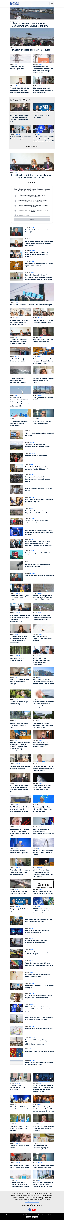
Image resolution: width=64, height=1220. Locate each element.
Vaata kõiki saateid (32, 146)
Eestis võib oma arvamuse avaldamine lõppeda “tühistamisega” (19, 425)
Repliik (17, 303)
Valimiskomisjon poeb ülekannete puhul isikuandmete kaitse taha (18, 382)
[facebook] (29, 1211)
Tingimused (35, 1217)
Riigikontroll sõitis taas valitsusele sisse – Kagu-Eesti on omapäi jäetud (43, 726)
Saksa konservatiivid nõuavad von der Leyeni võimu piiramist (43, 382)
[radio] (32, 196)
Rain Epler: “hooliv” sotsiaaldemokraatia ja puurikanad (18, 1089)
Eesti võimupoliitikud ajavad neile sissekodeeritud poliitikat (19, 599)
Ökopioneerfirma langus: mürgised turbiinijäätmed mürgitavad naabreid (42, 618)
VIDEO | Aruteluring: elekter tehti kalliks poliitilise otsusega (19, 683)
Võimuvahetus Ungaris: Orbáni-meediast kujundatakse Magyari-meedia (43, 832)
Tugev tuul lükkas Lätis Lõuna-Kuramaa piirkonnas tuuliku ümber (43, 854)
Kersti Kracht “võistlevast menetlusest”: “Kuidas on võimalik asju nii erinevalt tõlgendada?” (39, 244)
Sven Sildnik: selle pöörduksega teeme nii (39, 577)
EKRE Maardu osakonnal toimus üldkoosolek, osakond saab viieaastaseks (43, 90)
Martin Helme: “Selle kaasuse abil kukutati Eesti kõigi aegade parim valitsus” (36, 256)
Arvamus (40, 64)
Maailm (17, 47)
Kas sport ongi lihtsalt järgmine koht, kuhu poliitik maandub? (42, 640)
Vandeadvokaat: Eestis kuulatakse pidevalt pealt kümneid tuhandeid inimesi (19, 1186)
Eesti (16, 64)
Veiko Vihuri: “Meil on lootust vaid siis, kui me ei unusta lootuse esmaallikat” (20, 873)
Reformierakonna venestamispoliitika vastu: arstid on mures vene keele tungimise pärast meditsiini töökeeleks (38, 545)
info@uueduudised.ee (32, 1203)
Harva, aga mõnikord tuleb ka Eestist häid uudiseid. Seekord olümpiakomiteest (43, 769)
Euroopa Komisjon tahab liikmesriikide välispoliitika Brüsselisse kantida (42, 810)
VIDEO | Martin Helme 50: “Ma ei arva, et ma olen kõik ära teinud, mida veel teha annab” (43, 139)
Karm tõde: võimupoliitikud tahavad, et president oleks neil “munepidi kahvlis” (42, 599)
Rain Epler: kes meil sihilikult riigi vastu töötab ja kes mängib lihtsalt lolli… (19, 323)
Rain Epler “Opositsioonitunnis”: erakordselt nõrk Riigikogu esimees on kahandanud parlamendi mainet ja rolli (38, 278)
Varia (16, 806)
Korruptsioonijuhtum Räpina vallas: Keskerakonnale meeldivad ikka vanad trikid (43, 1186)
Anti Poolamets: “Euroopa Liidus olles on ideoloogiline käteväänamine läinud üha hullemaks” (39, 534)
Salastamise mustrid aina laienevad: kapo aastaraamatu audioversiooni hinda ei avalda (43, 683)
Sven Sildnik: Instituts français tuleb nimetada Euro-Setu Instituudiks (43, 1130)
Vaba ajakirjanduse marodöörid (36, 457)
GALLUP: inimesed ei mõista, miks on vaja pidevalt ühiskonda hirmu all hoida (19, 810)
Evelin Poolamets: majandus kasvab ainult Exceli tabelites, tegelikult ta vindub (43, 362)
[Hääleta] (32, 220)
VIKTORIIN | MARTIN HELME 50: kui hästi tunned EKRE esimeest (19, 1130)
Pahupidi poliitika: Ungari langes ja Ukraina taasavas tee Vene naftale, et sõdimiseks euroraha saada (38, 1043)
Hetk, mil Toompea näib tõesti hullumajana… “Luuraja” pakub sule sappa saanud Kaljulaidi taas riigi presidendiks (20, 748)
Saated (40, 134)
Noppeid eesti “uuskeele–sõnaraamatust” (39, 1030)
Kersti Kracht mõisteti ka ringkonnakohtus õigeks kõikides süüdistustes (18, 343)
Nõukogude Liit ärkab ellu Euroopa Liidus (39, 1052)
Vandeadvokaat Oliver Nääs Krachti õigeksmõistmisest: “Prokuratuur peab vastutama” (20, 90)
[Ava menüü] (51, 3)
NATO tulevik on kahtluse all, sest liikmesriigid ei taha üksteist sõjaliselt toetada (43, 912)
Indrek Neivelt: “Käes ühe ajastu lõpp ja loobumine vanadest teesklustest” (42, 789)
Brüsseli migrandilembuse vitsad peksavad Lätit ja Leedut (19, 726)
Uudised (17, 1125)
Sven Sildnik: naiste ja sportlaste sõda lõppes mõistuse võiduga (41, 746)
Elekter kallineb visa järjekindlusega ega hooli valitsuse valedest (41, 1149)
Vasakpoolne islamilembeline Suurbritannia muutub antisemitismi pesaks (38, 480)
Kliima (16, 21)
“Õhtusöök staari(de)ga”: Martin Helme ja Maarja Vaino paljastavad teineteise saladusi (43, 1110)
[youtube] (34, 1211)
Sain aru (28, 1217)
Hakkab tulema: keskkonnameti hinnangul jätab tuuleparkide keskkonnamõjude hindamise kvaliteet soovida (20, 403)
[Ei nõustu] (62, 1216)
